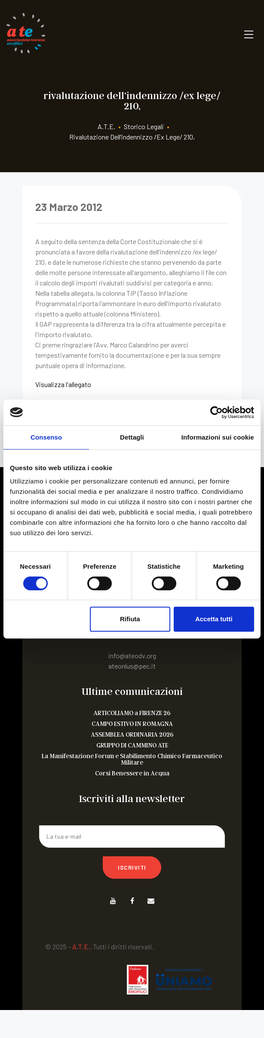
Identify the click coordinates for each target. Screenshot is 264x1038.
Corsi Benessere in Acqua (132, 773)
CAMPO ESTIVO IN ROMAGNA (132, 723)
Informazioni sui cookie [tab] (217, 437)
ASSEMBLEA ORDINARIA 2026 (132, 734)
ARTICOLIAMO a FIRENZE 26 (132, 713)
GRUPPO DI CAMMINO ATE (132, 745)
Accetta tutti (214, 619)
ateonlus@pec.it (132, 666)
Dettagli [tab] (132, 437)
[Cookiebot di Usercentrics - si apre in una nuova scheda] (216, 412)
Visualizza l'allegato (63, 384)
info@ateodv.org (132, 655)
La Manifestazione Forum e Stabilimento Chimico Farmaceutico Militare (132, 759)
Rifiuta (130, 619)
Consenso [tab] (46, 437)
